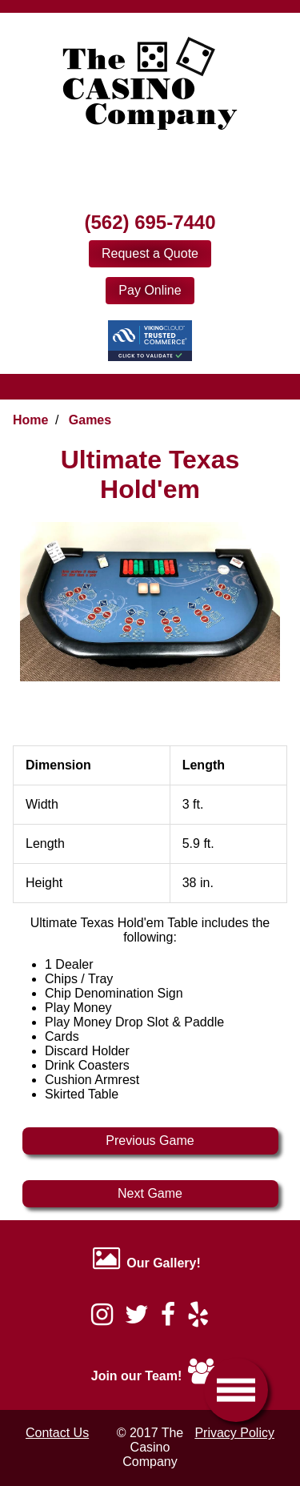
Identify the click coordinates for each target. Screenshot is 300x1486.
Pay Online (149, 290)
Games (90, 420)
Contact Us (57, 1433)
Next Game (150, 1193)
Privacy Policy (234, 1433)
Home (30, 420)
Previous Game (150, 1140)
